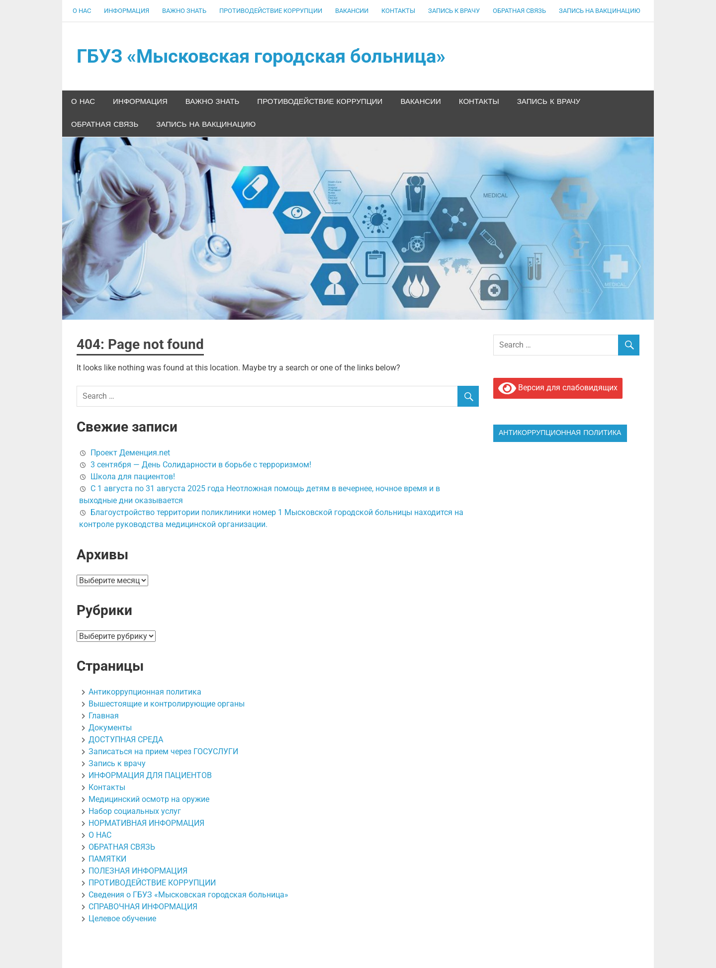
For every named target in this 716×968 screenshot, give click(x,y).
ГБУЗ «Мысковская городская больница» (261, 56)
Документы (110, 727)
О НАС (82, 10)
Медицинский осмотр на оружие (149, 799)
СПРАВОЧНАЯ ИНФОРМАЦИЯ (143, 906)
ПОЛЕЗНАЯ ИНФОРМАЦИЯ (138, 871)
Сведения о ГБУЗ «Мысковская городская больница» (188, 894)
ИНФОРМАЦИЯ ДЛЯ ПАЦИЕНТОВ (150, 775)
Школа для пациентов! (132, 476)
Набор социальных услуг (135, 811)
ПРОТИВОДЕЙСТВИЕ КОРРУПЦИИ (270, 10)
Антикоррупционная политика (145, 692)
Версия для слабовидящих (558, 388)
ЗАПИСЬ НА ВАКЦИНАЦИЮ (599, 10)
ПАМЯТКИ (107, 859)
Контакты (398, 10)
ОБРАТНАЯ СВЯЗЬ (519, 10)
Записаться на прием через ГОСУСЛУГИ (163, 751)
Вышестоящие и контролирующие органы (167, 703)
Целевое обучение (122, 918)
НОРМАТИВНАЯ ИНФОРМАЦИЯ (146, 823)
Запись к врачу (454, 10)
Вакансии (351, 10)
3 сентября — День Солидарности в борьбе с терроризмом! (200, 464)
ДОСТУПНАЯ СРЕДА (126, 739)
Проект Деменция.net (130, 452)
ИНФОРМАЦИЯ (126, 10)
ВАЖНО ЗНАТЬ (184, 10)
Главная (104, 715)
